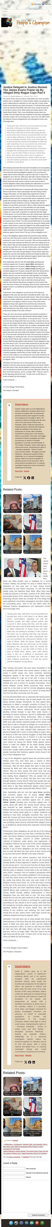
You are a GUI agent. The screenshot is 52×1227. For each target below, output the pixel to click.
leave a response (14, 1157)
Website (26, 471)
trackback (26, 1157)
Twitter (46, 4)
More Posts (19, 471)
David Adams (21, 404)
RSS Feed (36, 4)
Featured (15, 1140)
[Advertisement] (26, 57)
